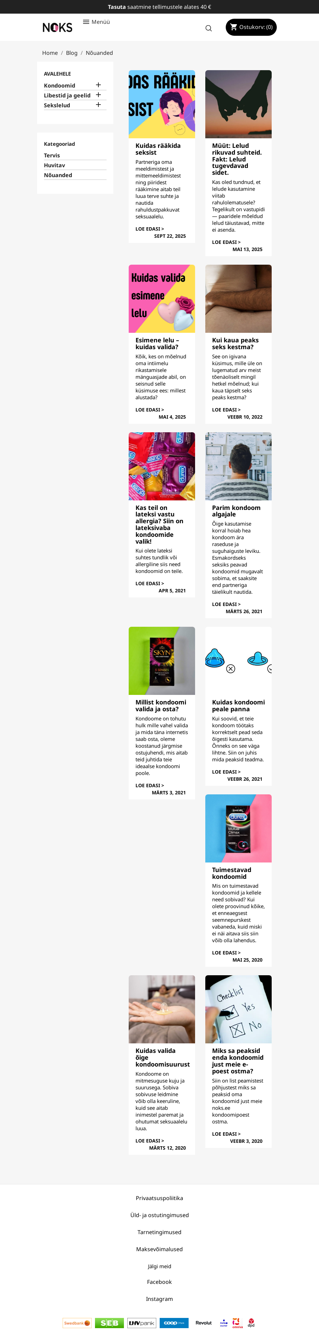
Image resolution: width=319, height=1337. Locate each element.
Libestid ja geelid (67, 95)
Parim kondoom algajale (236, 510)
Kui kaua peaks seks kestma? (235, 343)
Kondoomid (59, 85)
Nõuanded (58, 175)
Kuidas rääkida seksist (158, 148)
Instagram (159, 1299)
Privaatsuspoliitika (159, 1198)
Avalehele (57, 73)
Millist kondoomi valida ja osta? (160, 705)
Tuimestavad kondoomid (231, 873)
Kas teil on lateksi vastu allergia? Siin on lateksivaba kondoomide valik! (159, 524)
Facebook (159, 1282)
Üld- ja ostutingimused (159, 1215)
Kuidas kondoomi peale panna (238, 705)
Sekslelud (57, 105)
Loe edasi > (149, 229)
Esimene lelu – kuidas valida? (157, 343)
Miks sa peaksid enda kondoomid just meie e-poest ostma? (238, 1060)
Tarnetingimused (159, 1232)
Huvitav (54, 165)
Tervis (52, 155)
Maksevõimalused (159, 1249)
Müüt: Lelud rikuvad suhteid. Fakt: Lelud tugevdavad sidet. (237, 158)
